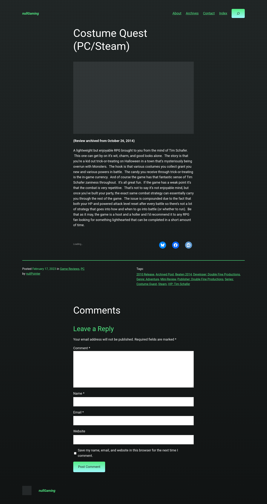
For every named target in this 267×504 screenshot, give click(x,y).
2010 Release (145, 274)
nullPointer (33, 273)
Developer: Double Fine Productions (216, 274)
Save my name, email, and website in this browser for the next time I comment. (128, 453)
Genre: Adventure (147, 279)
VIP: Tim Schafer (179, 284)
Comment (81, 348)
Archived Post (165, 274)
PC (83, 269)
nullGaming (30, 13)
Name (78, 393)
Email (78, 412)
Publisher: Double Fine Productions (200, 279)
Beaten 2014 (183, 274)
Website (79, 431)
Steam (162, 284)
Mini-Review (168, 279)
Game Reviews (70, 269)
